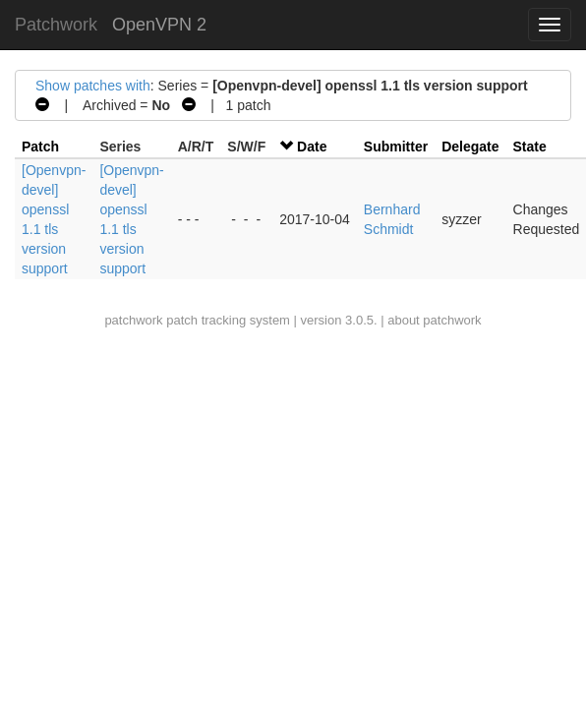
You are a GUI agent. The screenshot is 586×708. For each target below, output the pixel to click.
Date (311, 146)
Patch (40, 146)
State (530, 146)
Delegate (469, 146)
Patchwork (56, 24)
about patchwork (434, 320)
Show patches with (92, 85)
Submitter (396, 146)
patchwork (133, 320)
